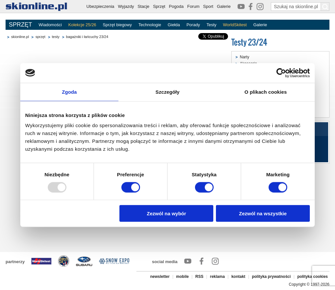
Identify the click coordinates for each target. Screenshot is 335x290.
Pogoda (176, 6)
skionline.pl (20, 37)
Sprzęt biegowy (117, 24)
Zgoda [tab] (69, 91)
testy (56, 37)
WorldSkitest (235, 24)
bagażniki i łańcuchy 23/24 (87, 37)
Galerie (224, 6)
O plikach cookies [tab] (265, 91)
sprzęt (40, 37)
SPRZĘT (20, 24)
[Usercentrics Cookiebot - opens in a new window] (281, 73)
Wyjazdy (126, 6)
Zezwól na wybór (166, 213)
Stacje (143, 6)
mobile (182, 276)
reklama (217, 276)
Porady (193, 24)
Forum (193, 6)
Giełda (174, 24)
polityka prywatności (271, 276)
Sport (208, 6)
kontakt (238, 276)
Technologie (149, 24)
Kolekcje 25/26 (82, 24)
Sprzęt (159, 6)
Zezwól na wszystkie (263, 213)
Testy (211, 24)
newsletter (159, 276)
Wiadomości (50, 24)
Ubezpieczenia (100, 6)
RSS (199, 276)
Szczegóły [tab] (167, 91)
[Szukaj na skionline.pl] (325, 6)
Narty (244, 57)
